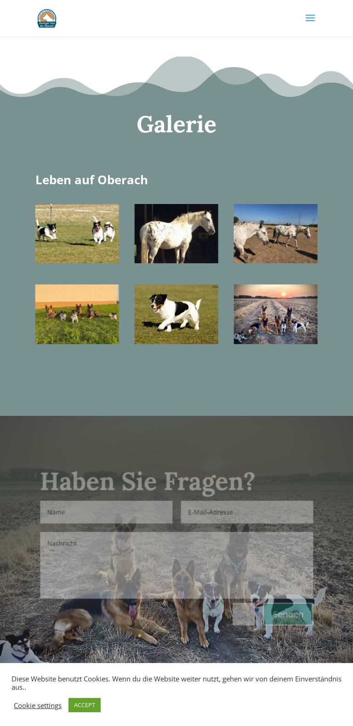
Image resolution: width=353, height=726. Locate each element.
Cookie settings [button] (38, 705)
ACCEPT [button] (84, 705)
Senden (287, 613)
